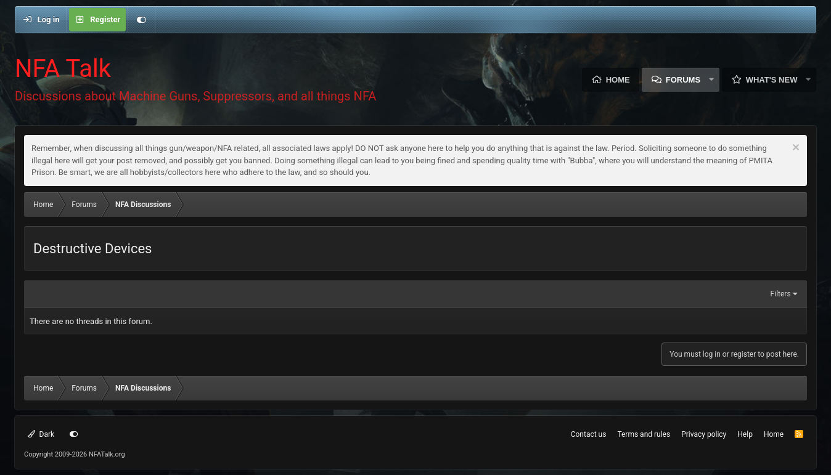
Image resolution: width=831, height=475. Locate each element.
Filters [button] (781, 294)
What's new (772, 79)
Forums (683, 79)
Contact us (589, 434)
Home (618, 79)
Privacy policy (703, 434)
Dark (41, 434)
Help (745, 434)
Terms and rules (643, 434)
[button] (711, 80)
